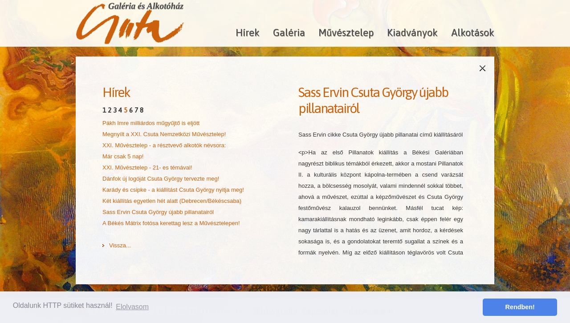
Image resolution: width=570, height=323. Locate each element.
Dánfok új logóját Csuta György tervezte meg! (160, 178)
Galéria (289, 32)
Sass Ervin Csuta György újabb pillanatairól (158, 212)
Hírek (248, 32)
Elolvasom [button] (132, 307)
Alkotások (472, 32)
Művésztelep (346, 32)
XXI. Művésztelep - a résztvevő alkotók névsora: (164, 145)
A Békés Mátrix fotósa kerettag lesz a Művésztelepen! (171, 223)
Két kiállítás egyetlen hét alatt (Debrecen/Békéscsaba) (171, 201)
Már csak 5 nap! (123, 156)
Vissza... (120, 245)
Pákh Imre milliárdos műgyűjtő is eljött (151, 123)
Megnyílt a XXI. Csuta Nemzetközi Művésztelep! (164, 134)
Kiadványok (412, 32)
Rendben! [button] (520, 307)
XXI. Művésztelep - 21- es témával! (147, 167)
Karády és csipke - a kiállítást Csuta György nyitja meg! (173, 189)
